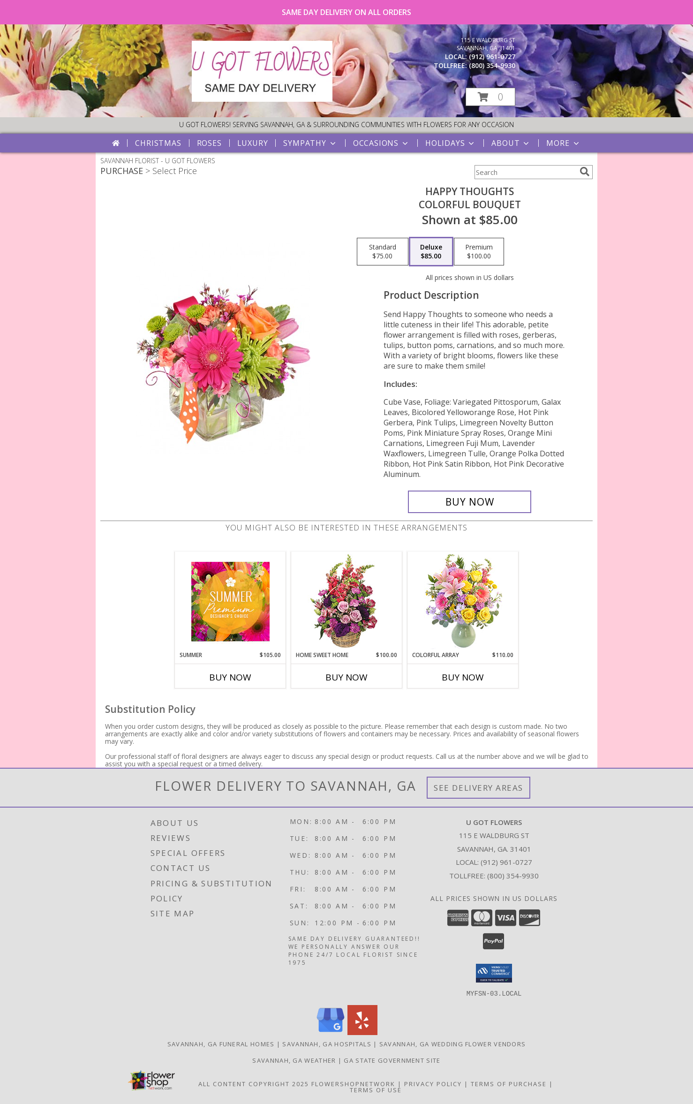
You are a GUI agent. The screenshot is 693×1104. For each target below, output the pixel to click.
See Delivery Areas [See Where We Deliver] (478, 787)
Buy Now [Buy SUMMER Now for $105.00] (230, 677)
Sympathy (310, 143)
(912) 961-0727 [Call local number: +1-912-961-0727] (492, 56)
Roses (209, 143)
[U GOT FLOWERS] (262, 99)
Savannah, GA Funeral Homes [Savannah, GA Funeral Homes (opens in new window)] (221, 1043)
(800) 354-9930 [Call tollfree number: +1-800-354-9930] (492, 65)
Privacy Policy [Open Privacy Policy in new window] (433, 1083)
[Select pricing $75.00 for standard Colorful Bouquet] (382, 251)
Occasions (381, 143)
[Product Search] (525, 172)
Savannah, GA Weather (294, 1060)
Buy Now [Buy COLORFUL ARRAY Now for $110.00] (463, 677)
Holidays (450, 143)
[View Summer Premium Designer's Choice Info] (230, 601)
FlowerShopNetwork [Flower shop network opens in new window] (353, 1083)
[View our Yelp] (362, 1032)
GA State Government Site (392, 1060)
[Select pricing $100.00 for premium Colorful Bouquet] (479, 251)
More (563, 143)
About (511, 143)
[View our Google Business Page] (331, 1032)
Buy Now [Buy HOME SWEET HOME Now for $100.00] (346, 677)
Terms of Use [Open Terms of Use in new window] (376, 1089)
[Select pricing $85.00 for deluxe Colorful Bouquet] (431, 251)
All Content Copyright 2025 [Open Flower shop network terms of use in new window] (253, 1083)
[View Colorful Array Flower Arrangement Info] (463, 601)
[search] (584, 171)
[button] (490, 97)
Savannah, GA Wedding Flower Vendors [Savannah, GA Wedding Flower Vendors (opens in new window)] (452, 1043)
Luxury (252, 143)
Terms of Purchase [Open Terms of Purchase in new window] (509, 1083)
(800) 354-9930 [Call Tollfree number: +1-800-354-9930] (513, 875)
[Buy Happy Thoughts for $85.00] (469, 502)
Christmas (158, 143)
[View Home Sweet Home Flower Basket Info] (347, 601)
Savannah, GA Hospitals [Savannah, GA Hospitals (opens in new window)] (326, 1043)
